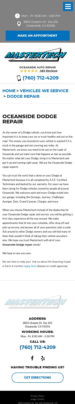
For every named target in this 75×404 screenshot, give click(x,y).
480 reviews (48, 71)
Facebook (32, 358)
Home (8, 91)
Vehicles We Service (44, 91)
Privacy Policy (37, 395)
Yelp (43, 358)
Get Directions (37, 377)
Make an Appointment (37, 35)
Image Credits (37, 399)
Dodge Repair (23, 97)
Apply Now (30, 266)
